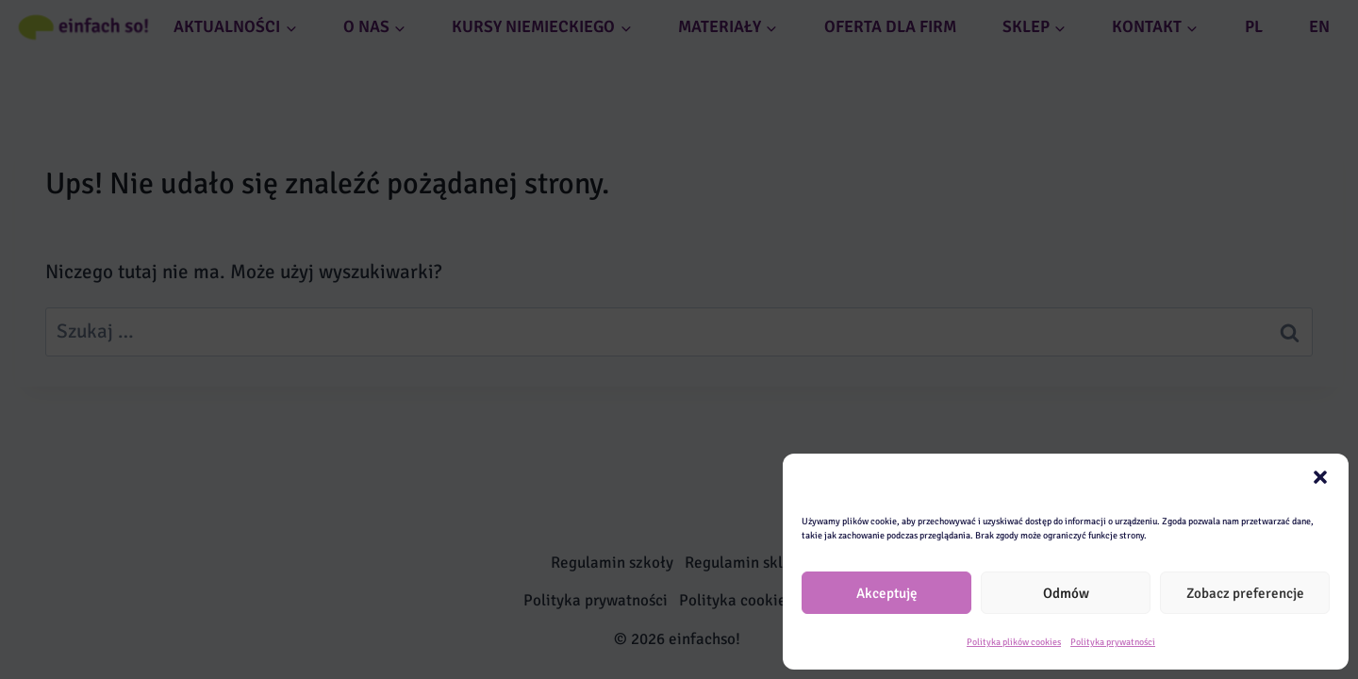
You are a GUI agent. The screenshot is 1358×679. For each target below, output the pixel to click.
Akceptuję (887, 593)
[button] (1320, 477)
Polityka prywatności (1112, 642)
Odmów (1066, 593)
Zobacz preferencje (1245, 593)
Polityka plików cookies (1014, 642)
